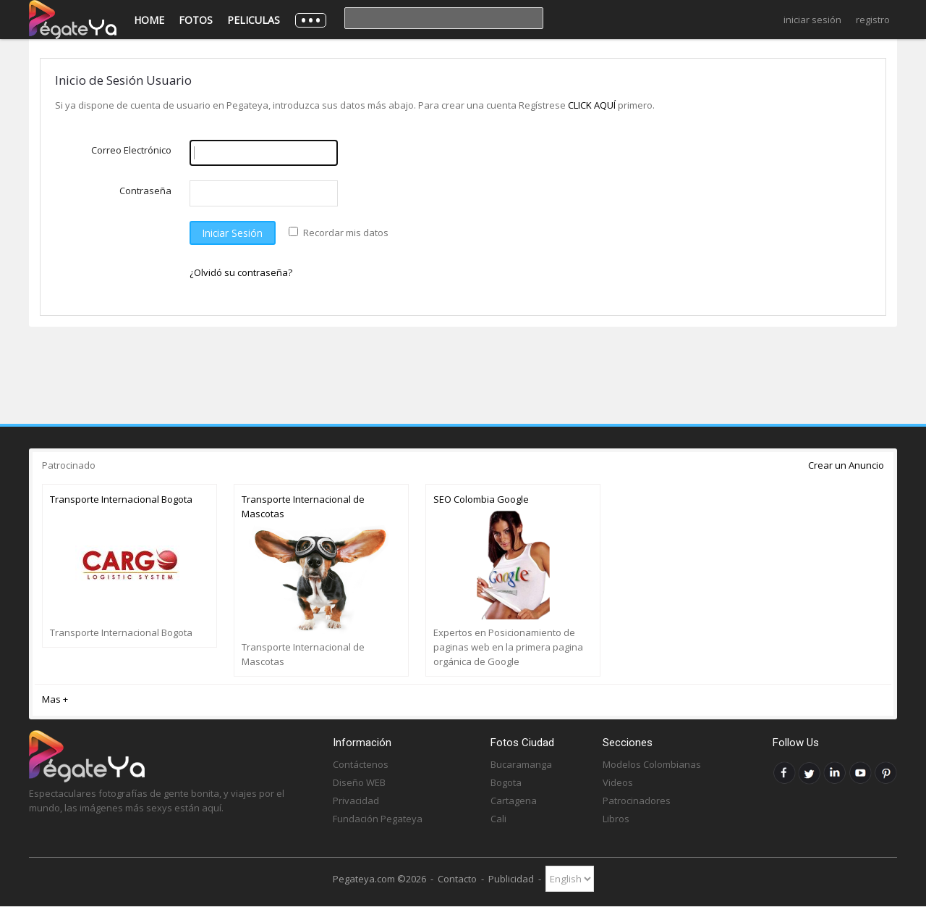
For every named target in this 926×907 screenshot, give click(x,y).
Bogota (506, 782)
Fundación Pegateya (377, 818)
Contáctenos (360, 764)
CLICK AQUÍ (593, 105)
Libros (616, 818)
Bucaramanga (521, 764)
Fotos (196, 20)
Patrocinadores (637, 800)
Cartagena (513, 800)
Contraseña (145, 190)
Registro (873, 19)
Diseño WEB (359, 782)
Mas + (55, 699)
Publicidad (511, 878)
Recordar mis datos (345, 232)
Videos (618, 782)
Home (149, 20)
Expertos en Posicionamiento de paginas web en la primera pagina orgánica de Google (508, 647)
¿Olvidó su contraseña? (241, 272)
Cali (498, 818)
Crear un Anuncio (846, 465)
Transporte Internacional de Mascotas (303, 506)
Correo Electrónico (131, 149)
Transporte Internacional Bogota (121, 499)
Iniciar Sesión (812, 19)
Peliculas (253, 20)
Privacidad (356, 800)
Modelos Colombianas (652, 764)
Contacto (457, 878)
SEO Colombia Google (481, 499)
